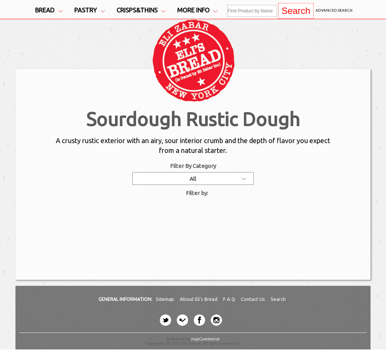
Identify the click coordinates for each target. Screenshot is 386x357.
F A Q (229, 299)
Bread (49, 10)
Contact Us (253, 299)
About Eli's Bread (199, 299)
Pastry (89, 10)
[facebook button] (199, 320)
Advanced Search (334, 10)
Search (278, 299)
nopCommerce (205, 339)
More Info (197, 10)
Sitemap (165, 299)
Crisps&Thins (140, 10)
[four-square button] (182, 320)
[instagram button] (216, 320)
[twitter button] (165, 320)
